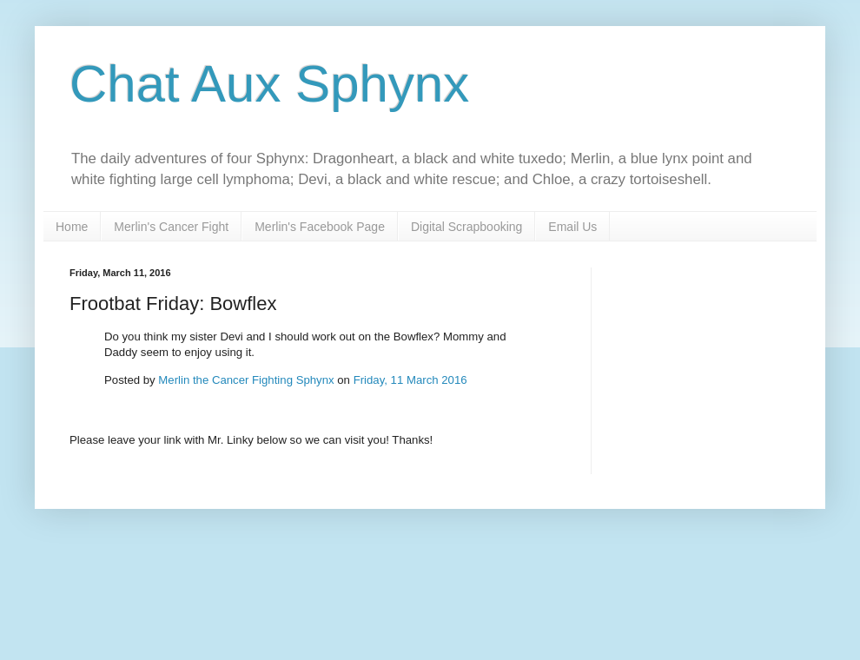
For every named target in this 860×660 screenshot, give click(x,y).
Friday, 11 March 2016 (410, 379)
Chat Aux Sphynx (269, 84)
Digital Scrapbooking (466, 227)
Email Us (572, 227)
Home (72, 227)
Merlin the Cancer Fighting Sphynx (246, 379)
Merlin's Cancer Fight (171, 227)
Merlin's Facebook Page (320, 227)
